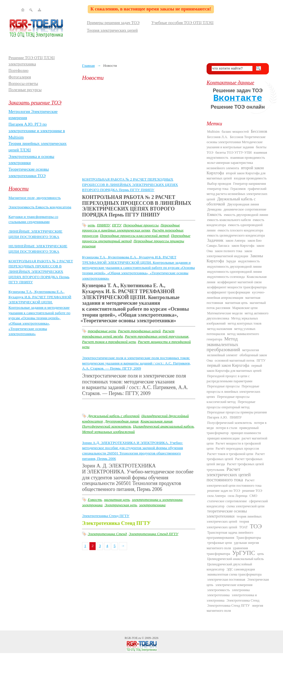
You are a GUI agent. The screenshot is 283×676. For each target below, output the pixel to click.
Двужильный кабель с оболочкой (114, 416)
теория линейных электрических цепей (234, 518)
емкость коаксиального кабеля (229, 220)
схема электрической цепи (245, 506)
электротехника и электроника (157, 499)
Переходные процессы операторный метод (231, 404)
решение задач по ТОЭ (223, 491)
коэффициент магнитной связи (239, 282)
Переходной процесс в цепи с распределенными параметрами (229, 378)
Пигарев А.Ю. (217, 417)
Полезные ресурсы (25, 89)
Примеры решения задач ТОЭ (113, 22)
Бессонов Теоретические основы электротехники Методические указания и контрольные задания (236, 142)
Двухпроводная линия (122, 421)
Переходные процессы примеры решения (237, 412)
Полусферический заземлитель (106, 426)
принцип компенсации (223, 438)
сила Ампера (216, 496)
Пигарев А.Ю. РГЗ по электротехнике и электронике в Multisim (36, 130)
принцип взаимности (246, 433)
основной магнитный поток (235, 360)
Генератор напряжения (249, 184)
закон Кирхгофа (242, 246)
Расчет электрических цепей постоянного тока (229, 475)
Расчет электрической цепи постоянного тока (234, 482)
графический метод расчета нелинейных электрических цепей (237, 194)
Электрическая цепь (120, 505)
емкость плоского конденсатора (240, 230)
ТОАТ (243, 527)
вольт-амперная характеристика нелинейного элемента (230, 165)
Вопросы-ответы (23, 83)
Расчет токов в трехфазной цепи (109, 342)
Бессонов (259, 131)
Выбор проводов (219, 184)
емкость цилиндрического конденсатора (236, 235)
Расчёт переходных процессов (237, 448)
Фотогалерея (19, 77)
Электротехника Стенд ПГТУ (105, 516)
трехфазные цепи (102, 331)
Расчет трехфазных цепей (139, 331)
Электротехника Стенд (107, 534)
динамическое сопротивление (245, 209)
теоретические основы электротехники (227, 513)
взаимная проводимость (247, 158)
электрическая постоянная (226, 579)
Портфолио (18, 70)
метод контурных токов (244, 323)
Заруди (231, 261)
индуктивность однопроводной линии (234, 272)
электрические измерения (233, 585)
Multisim (213, 132)
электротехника (152, 505)
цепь (91, 225)
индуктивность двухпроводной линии (234, 267)
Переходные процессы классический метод (134, 235)
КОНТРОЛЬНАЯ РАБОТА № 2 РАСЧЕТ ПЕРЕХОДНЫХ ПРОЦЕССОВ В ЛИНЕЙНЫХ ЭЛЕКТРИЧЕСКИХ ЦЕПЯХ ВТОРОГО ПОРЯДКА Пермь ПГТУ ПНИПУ (40, 271)
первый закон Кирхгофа (228, 365)
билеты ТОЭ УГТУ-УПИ (233, 152)
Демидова (214, 209)
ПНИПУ (103, 225)
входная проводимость (250, 178)
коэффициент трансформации (228, 292)
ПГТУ (116, 225)
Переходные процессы (140, 225)
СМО (253, 496)
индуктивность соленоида (226, 277)
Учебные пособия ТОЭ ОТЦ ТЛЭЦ (182, 22)
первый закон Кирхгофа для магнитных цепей (234, 368)
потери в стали (226, 428)
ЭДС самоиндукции (240, 569)
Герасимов (238, 189)
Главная (88, 65)
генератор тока (217, 189)
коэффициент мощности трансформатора (237, 287)
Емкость (95, 499)
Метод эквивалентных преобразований (223, 344)
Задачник (215, 240)
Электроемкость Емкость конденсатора (39, 207)
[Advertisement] (140, 128)
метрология (250, 350)
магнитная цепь (117, 499)
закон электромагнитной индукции (229, 253)
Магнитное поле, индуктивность (34, 198)
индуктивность (249, 261)
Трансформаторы (248, 538)
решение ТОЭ (252, 491)
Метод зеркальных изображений (108, 432)
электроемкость (218, 590)
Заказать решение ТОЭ (34, 103)
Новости (18, 189)
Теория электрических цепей (112, 30)
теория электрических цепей (228, 524)
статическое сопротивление (227, 501)
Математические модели (225, 313)
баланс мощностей (235, 132)
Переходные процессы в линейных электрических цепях (233, 391)
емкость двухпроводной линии (246, 215)
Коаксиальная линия (156, 421)
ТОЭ (256, 526)
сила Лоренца (237, 496)
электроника (92, 505)
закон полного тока (228, 251)
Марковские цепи (245, 308)
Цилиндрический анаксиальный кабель (163, 426)
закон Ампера (235, 240)
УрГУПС (243, 553)
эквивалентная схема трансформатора (234, 574)
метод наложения (219, 329)
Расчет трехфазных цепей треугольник (156, 336)
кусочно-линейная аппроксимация (236, 294)
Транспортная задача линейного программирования (230, 535)
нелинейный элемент (222, 355)
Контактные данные (230, 82)
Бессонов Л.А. (217, 137)
